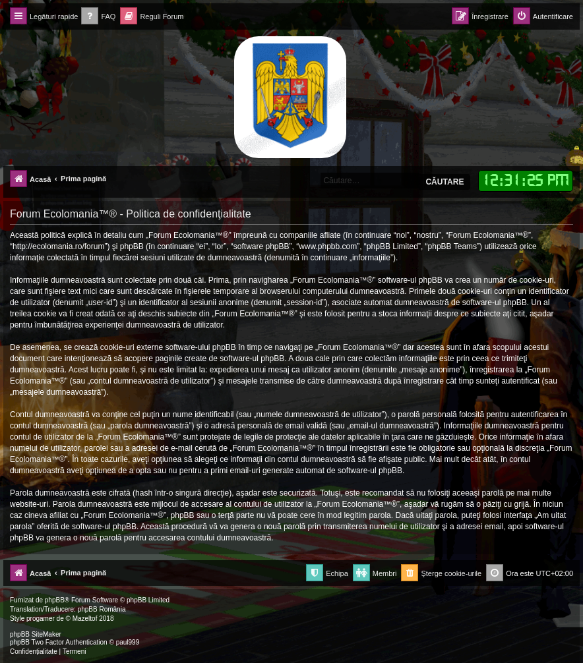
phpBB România (102, 609)
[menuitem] (98, 16)
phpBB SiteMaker (35, 634)
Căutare (444, 182)
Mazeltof (85, 618)
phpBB (55, 600)
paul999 (128, 642)
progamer (40, 618)
